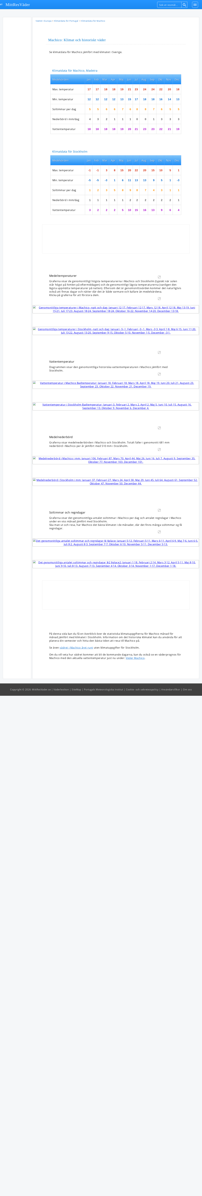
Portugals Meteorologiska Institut (103, 1189)
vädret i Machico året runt (76, 1148)
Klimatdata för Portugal (66, 21)
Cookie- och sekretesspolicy (142, 1189)
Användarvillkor (170, 1189)
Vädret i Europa (44, 21)
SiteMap (76, 1189)
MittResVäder (18, 4)
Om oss (187, 1189)
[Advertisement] (17, 66)
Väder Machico (135, 1158)
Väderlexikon (61, 1189)
